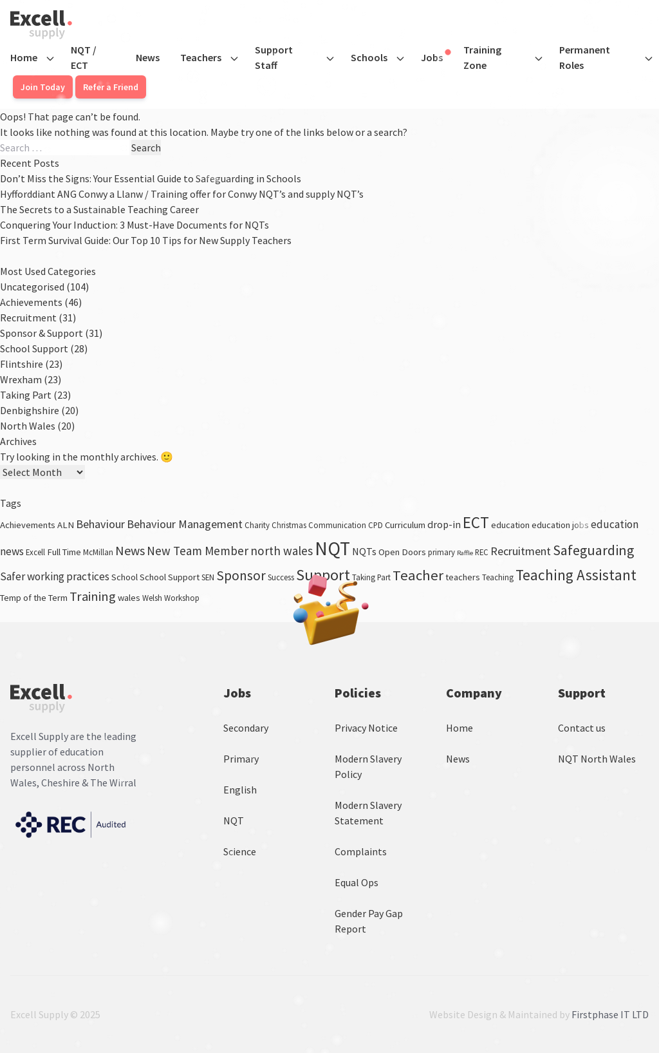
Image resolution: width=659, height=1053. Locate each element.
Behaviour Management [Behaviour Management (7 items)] (185, 524)
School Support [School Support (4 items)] (170, 577)
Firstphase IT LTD (610, 1014)
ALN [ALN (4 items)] (65, 525)
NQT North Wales (597, 758)
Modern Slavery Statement (368, 813)
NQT (233, 820)
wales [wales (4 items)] (129, 597)
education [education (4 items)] (510, 525)
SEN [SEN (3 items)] (207, 577)
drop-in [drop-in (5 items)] (444, 524)
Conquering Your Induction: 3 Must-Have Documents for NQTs (134, 224)
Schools (369, 57)
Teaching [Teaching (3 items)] (498, 577)
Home (23, 57)
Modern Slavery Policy (368, 766)
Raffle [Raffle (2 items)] (465, 553)
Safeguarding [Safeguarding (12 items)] (593, 550)
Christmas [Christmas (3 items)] (289, 525)
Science (239, 851)
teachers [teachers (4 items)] (462, 577)
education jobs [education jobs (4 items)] (560, 525)
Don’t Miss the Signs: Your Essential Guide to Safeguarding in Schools (150, 178)
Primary (241, 758)
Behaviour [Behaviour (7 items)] (100, 524)
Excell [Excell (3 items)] (35, 552)
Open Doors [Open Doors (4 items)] (402, 552)
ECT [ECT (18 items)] (476, 522)
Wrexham (21, 379)
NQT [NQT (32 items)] (332, 548)
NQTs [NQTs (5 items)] (364, 551)
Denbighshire (29, 410)
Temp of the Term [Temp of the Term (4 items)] (34, 597)
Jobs (435, 57)
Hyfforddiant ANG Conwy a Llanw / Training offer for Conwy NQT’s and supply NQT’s (182, 193)
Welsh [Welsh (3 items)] (152, 598)
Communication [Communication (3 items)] (337, 525)
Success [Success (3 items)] (281, 577)
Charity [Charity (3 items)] (257, 525)
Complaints (361, 851)
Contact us (582, 727)
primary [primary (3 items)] (441, 552)
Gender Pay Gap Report (369, 921)
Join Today (43, 87)
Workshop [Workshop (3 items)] (182, 598)
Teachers (200, 57)
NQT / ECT (84, 57)
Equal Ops (356, 882)
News (148, 57)
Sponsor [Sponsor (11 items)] (241, 575)
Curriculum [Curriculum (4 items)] (405, 525)
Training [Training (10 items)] (93, 596)
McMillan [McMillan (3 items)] (98, 552)
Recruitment (28, 317)
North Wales (27, 425)
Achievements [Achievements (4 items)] (27, 525)
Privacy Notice (366, 727)
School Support (34, 348)
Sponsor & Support (41, 333)
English (240, 789)
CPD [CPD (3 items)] (375, 525)
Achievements (31, 302)
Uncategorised (32, 286)
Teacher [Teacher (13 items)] (418, 575)
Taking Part (25, 394)
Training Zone (482, 57)
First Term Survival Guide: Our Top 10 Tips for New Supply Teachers (146, 240)
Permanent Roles (584, 57)
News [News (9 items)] (130, 550)
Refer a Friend (110, 87)
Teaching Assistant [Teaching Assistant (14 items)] (575, 574)
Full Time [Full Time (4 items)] (64, 552)
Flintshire (21, 363)
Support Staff (274, 57)
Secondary (245, 727)
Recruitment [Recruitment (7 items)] (520, 551)
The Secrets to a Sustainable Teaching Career (99, 209)
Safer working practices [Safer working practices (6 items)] (54, 576)
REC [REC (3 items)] (481, 552)
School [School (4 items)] (124, 577)
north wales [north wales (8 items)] (281, 550)
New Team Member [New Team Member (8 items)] (197, 550)
